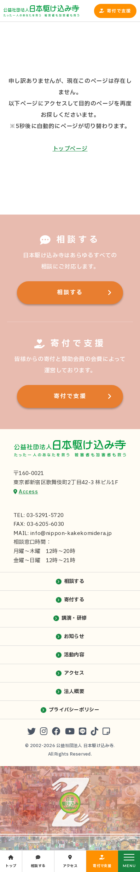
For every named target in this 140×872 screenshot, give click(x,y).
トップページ (70, 149)
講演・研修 (74, 618)
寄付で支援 (119, 11)
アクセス (74, 673)
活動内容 (74, 654)
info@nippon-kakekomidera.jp (71, 533)
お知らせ (74, 636)
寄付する (74, 599)
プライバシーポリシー (74, 710)
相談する (70, 292)
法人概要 (74, 691)
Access (28, 491)
